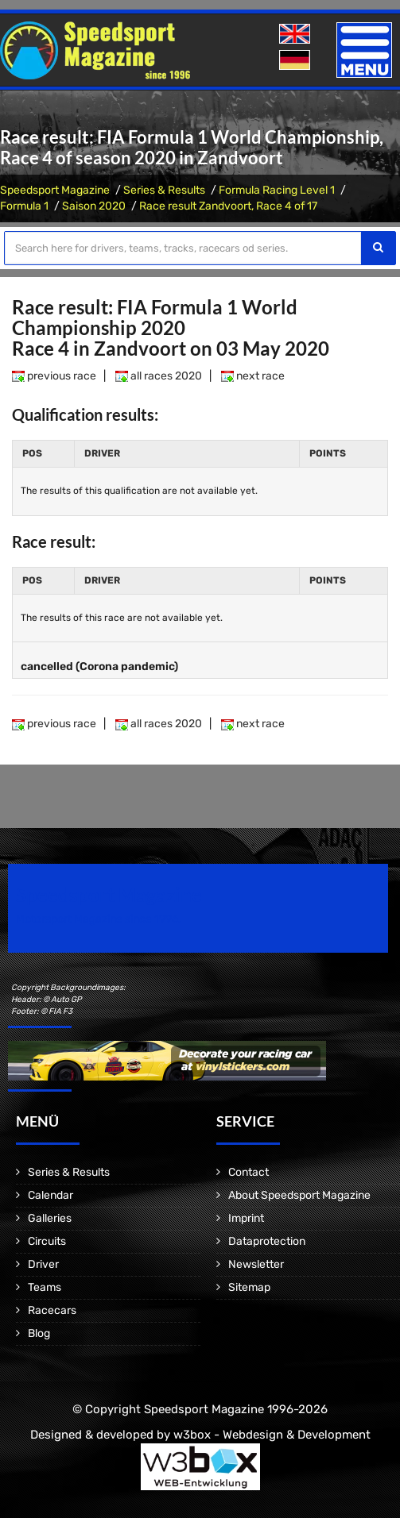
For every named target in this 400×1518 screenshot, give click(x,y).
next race (253, 376)
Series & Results (164, 190)
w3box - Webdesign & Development (272, 1434)
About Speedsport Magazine (299, 1195)
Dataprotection (266, 1241)
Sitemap (249, 1287)
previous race (54, 376)
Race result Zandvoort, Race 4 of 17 (228, 206)
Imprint (246, 1218)
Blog (39, 1333)
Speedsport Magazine (55, 190)
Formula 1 (24, 206)
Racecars (52, 1310)
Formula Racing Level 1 (277, 190)
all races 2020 (158, 376)
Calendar (50, 1195)
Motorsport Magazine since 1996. (98, 919)
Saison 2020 (94, 206)
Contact (248, 1172)
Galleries (50, 1218)
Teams (44, 1287)
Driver (43, 1264)
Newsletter (256, 1264)
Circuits (47, 1241)
